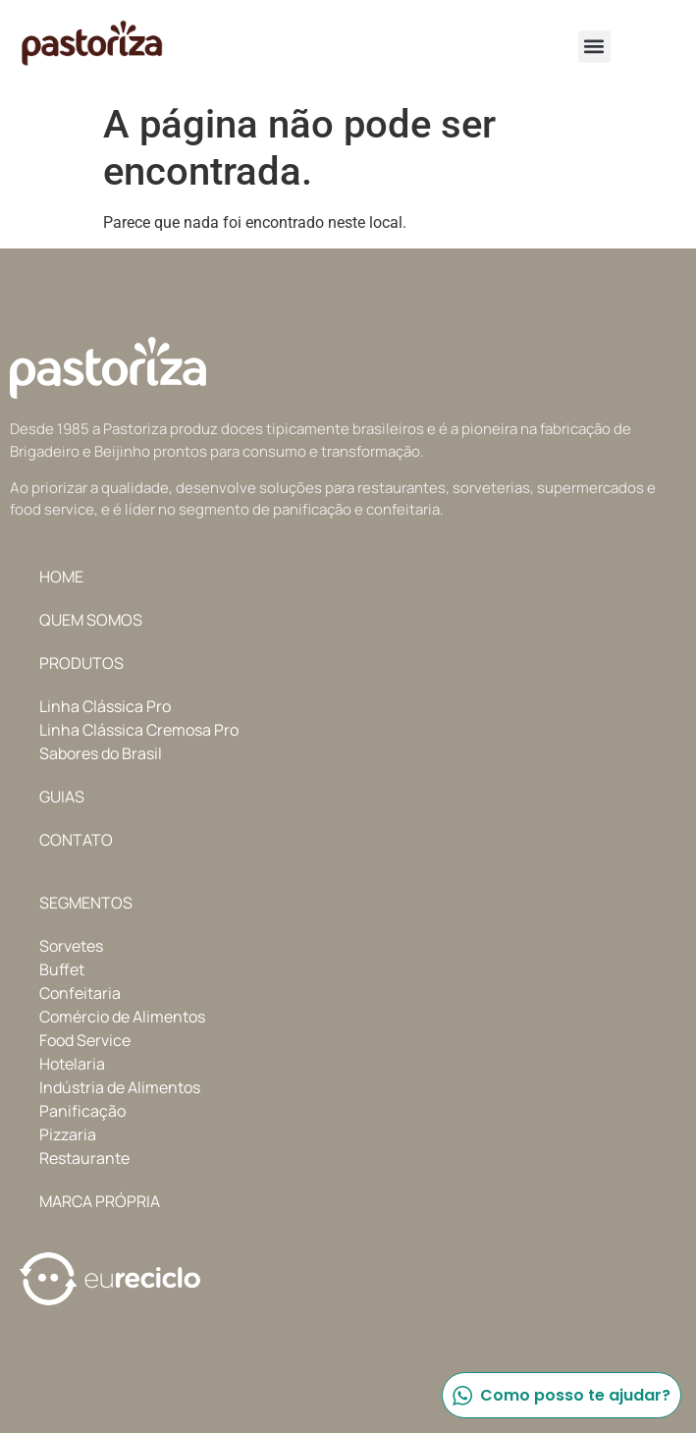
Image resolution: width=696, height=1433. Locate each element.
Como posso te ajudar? (560, 1395)
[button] (594, 46)
